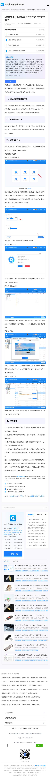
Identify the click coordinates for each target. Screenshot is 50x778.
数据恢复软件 (15, 685)
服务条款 (15, 775)
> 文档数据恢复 (8, 542)
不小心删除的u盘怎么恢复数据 (14, 492)
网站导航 (35, 775)
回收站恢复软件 (6, 685)
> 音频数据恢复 (8, 545)
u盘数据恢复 (42, 677)
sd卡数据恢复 (23, 689)
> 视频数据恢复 (18, 542)
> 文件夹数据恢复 (8, 548)
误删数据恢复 (15, 532)
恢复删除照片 (23, 693)
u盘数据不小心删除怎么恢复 (13, 483)
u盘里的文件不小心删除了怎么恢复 (30, 570)
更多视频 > (42, 30)
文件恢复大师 (5, 681)
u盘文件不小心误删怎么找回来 (29, 640)
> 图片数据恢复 (18, 539)
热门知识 (31, 514)
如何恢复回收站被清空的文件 (32, 697)
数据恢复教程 (15, 9)
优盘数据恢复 (14, 689)
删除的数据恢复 (16, 677)
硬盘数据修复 (34, 677)
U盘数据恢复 (18, 570)
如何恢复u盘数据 (43, 689)
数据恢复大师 (21, 476)
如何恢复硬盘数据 (18, 697)
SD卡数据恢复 (16, 704)
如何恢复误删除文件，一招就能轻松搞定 (32, 590)
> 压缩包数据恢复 (17, 548)
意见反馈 (25, 775)
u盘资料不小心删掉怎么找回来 (29, 580)
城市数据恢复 (35, 704)
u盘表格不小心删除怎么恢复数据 (15, 486)
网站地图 (30, 775)
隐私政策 (20, 775)
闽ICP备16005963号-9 (40, 765)
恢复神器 (13, 528)
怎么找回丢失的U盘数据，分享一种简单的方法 (33, 610)
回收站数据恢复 (6, 677)
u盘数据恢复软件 (33, 689)
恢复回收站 (32, 681)
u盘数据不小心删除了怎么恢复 (14, 489)
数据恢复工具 (32, 685)
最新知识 (39, 514)
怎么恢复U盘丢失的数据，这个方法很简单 (32, 620)
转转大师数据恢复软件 (26, 23)
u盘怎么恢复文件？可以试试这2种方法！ (21, 496)
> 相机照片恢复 (8, 539)
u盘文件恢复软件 (33, 693)
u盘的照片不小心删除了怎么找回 (30, 630)
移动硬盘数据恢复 (33, 701)
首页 (9, 9)
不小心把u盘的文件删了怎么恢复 (30, 650)
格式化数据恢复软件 (42, 681)
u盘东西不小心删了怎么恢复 (29, 600)
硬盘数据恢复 (16, 530)
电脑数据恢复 (7, 530)
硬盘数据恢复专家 (7, 697)
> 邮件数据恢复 (18, 545)
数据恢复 (30, 112)
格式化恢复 (15, 693)
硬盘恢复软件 (24, 681)
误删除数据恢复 (6, 693)
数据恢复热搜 (5, 701)
